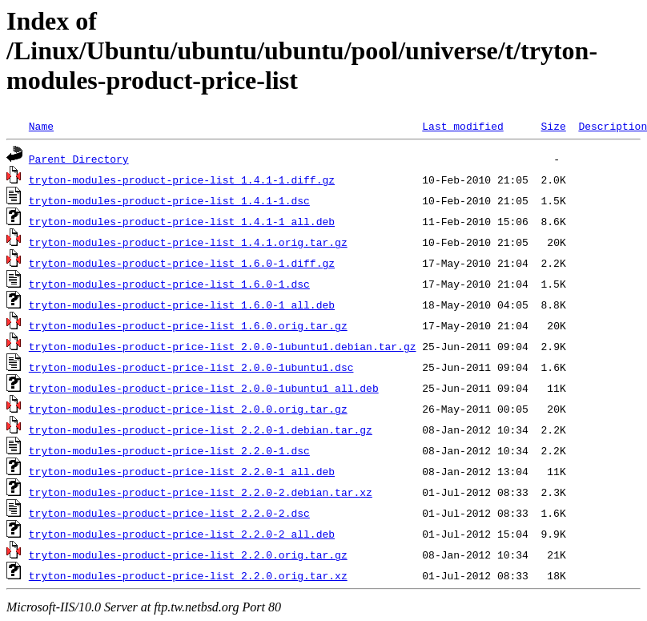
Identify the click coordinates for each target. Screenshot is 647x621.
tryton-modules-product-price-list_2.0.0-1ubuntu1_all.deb (204, 388)
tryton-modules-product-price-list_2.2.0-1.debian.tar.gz (200, 429)
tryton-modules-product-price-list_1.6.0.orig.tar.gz (188, 325)
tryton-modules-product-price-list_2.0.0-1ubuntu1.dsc (191, 367)
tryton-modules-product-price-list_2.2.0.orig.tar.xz (188, 575)
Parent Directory (79, 158)
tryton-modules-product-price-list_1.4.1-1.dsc (169, 200)
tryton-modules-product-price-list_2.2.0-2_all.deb (182, 533)
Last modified (462, 126)
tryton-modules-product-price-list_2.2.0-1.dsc (169, 450)
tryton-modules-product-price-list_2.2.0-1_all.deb (182, 471)
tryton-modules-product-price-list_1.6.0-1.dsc (169, 283)
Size (553, 126)
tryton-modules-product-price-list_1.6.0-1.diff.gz (182, 263)
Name (41, 126)
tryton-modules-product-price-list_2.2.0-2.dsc (169, 513)
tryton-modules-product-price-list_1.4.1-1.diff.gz (182, 179)
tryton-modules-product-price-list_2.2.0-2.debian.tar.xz (200, 492)
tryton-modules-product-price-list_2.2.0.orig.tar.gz (188, 554)
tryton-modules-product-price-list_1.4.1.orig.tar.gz (188, 242)
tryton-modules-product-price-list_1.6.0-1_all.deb (182, 304)
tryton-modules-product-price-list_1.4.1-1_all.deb (182, 221)
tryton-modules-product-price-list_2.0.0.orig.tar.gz (188, 408)
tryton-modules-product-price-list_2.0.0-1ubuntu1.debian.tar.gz (222, 346)
